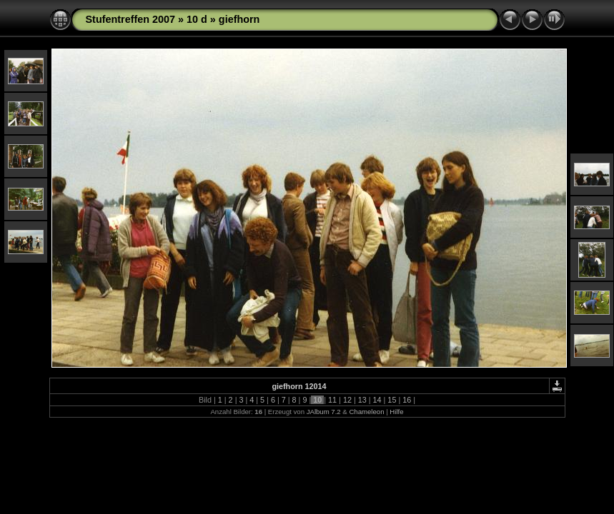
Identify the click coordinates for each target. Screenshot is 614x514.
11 (332, 399)
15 (391, 399)
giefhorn (239, 19)
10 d (197, 19)
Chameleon (366, 411)
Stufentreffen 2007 (131, 19)
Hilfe (396, 411)
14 (377, 399)
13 (362, 399)
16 (406, 399)
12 (347, 399)
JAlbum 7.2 (324, 411)
